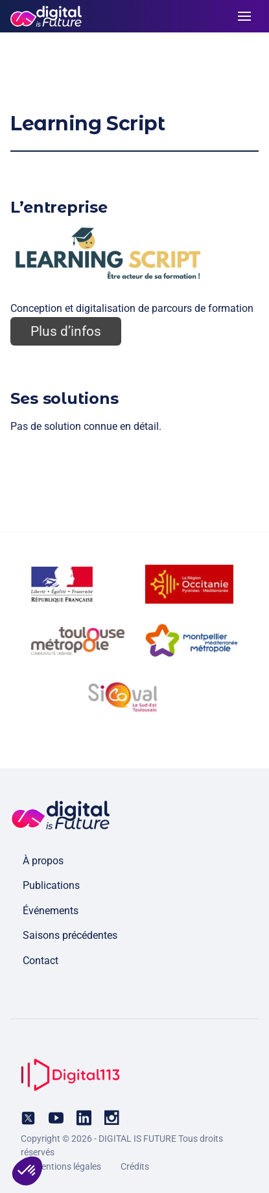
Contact (40, 960)
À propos (43, 861)
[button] (27, 1171)
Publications (51, 885)
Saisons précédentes (70, 935)
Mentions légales (67, 1166)
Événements (50, 910)
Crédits (135, 1166)
